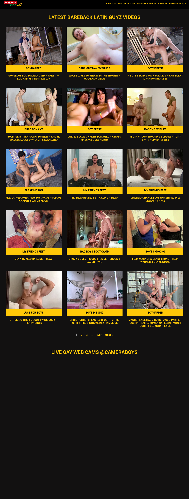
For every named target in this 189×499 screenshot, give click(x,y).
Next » (109, 335)
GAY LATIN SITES (120, 3)
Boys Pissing (94, 312)
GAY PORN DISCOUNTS (175, 3)
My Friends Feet (94, 190)
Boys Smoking (155, 251)
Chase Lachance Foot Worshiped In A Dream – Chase (155, 199)
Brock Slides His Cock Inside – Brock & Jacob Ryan (94, 260)
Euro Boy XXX (33, 129)
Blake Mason (34, 190)
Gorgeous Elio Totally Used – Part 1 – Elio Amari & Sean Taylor (33, 77)
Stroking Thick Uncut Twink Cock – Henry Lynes (34, 321)
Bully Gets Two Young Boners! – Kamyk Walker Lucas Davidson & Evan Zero (33, 138)
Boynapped (33, 68)
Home (109, 3)
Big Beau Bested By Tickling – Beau (94, 197)
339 (98, 335)
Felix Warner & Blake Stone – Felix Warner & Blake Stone (155, 260)
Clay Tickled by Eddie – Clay (33, 258)
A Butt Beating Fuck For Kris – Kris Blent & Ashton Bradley (155, 77)
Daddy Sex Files (155, 129)
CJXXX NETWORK (138, 3)
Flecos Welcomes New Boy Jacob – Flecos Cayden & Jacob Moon (33, 199)
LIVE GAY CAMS (156, 3)
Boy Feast (94, 129)
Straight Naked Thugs (94, 68)
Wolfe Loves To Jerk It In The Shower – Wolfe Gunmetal (94, 77)
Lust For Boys (34, 312)
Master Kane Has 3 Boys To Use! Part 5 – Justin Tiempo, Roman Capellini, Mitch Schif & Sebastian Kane (155, 323)
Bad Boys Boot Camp (94, 251)
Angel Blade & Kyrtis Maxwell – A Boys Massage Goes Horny (94, 138)
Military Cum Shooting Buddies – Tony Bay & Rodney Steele (155, 138)
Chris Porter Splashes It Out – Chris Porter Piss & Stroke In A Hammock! (94, 321)
